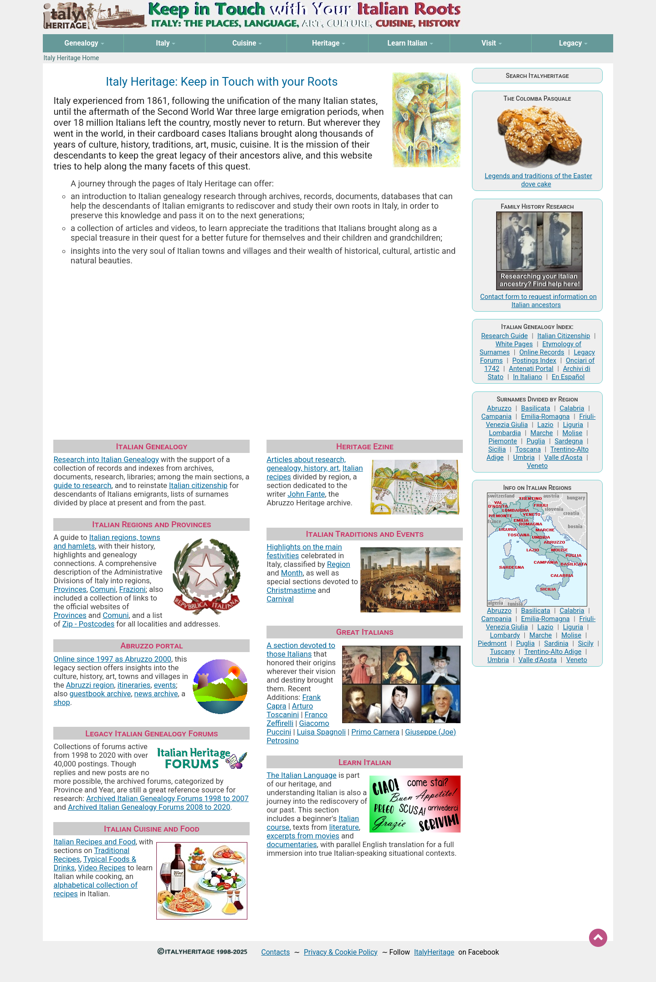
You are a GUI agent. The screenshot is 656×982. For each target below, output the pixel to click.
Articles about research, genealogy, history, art (306, 464)
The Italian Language (301, 775)
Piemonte (502, 441)
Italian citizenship (198, 485)
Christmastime (291, 590)
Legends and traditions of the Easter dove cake (538, 180)
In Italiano (527, 377)
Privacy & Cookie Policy (341, 952)
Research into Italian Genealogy (106, 459)
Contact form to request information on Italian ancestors (538, 301)
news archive (156, 693)
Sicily (586, 643)
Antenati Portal (531, 369)
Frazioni (132, 589)
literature (344, 827)
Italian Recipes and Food (94, 842)
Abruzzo (499, 408)
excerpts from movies (302, 836)
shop (61, 702)
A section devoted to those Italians (300, 649)
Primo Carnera (375, 732)
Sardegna (568, 441)
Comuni (103, 589)
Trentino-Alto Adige (552, 652)
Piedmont (492, 643)
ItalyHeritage (434, 952)
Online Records (541, 352)
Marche (541, 433)
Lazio (546, 425)
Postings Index (534, 360)
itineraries (134, 685)
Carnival (279, 599)
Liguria (573, 425)
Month (292, 573)
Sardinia (556, 643)
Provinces (69, 589)
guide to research (82, 485)
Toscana (528, 449)
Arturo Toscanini (289, 710)
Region (338, 564)
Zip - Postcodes (88, 624)
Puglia (536, 441)
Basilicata (535, 408)
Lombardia (505, 433)
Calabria (572, 408)
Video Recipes (101, 868)
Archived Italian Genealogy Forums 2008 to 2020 (149, 807)
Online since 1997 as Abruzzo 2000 (112, 659)
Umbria (523, 457)
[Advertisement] (258, 341)
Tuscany (502, 652)
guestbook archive (100, 693)
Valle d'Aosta (563, 457)
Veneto (537, 466)
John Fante (306, 494)
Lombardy (505, 635)
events (165, 685)
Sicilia (497, 449)
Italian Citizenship (563, 336)
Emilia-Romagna (545, 416)
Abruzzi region (90, 685)
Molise (573, 433)
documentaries (291, 844)
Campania (497, 416)
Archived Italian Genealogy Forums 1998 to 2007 (167, 798)
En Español (568, 377)
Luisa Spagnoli (321, 732)
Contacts (275, 952)
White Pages (514, 344)
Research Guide (504, 336)
